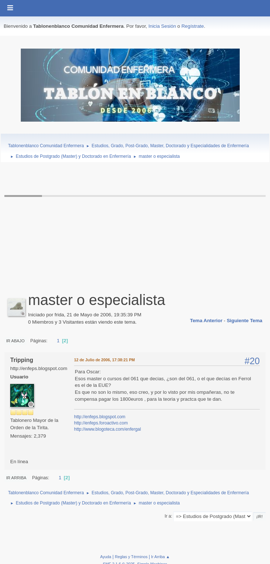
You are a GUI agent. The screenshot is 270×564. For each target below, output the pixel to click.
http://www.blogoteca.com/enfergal (107, 429)
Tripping (21, 360)
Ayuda (105, 557)
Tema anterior (206, 320)
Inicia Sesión (162, 26)
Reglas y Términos (131, 557)
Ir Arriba (16, 478)
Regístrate (192, 26)
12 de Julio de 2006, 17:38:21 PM (104, 360)
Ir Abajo (15, 341)
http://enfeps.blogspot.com (100, 416)
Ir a (168, 516)
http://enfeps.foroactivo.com (101, 423)
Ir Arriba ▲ (160, 557)
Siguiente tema (244, 320)
